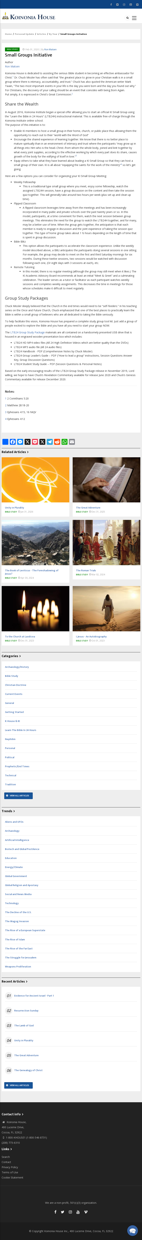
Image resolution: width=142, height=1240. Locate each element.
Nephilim (10, 739)
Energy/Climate (14, 867)
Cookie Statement (12, 1177)
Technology (12, 903)
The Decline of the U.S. (18, 912)
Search (6, 1157)
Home (8, 34)
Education (11, 858)
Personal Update (24, 34)
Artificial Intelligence (17, 840)
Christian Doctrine (15, 685)
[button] (132, 1230)
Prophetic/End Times (17, 766)
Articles (41, 34)
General (9, 703)
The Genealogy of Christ (28, 1070)
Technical (10, 775)
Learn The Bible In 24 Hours (20, 730)
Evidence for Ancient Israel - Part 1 (34, 995)
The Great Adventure (26, 1055)
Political (9, 757)
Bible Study (12, 49)
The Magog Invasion (17, 921)
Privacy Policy (10, 1167)
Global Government (16, 876)
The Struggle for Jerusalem (20, 957)
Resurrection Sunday (26, 1010)
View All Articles (19, 795)
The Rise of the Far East (19, 948)
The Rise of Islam (15, 939)
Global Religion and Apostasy (21, 885)
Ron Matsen (50, 49)
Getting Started (14, 712)
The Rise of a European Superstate (25, 930)
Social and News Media (18, 894)
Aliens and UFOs (14, 822)
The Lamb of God (24, 1025)
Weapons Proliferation (18, 966)
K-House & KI (12, 721)
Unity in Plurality (23, 1040)
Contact (6, 1162)
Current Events (13, 694)
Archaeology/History (17, 667)
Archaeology (12, 831)
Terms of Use (10, 1172)
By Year (53, 34)
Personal (10, 748)
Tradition (10, 784)
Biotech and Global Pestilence (22, 849)
